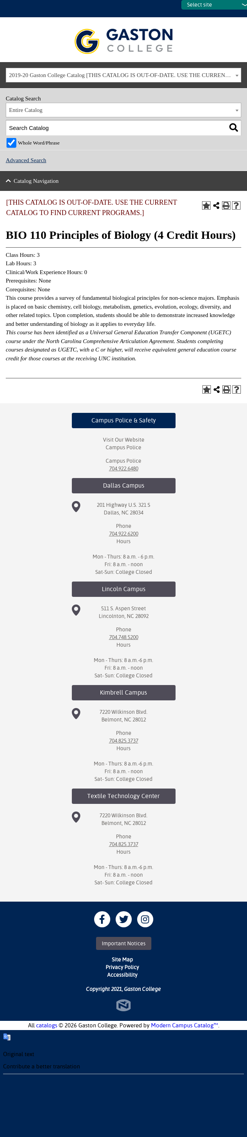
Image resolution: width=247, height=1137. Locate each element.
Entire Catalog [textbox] (26, 110)
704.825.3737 (123, 741)
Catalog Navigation (36, 181)
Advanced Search (26, 160)
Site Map (122, 959)
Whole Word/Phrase (39, 143)
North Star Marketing (123, 1005)
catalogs (46, 1025)
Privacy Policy (122, 967)
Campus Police (123, 447)
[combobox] (123, 75)
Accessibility (122, 975)
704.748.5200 (123, 637)
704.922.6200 (123, 534)
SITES (175, 8)
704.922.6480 (123, 468)
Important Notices (124, 943)
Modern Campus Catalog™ (184, 1025)
